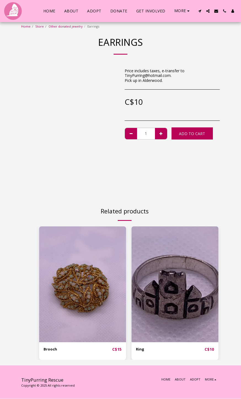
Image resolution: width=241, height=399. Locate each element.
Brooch (50, 349)
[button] (199, 11)
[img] (82, 284)
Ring (140, 349)
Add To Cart (192, 133)
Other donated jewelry (66, 26)
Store (39, 26)
